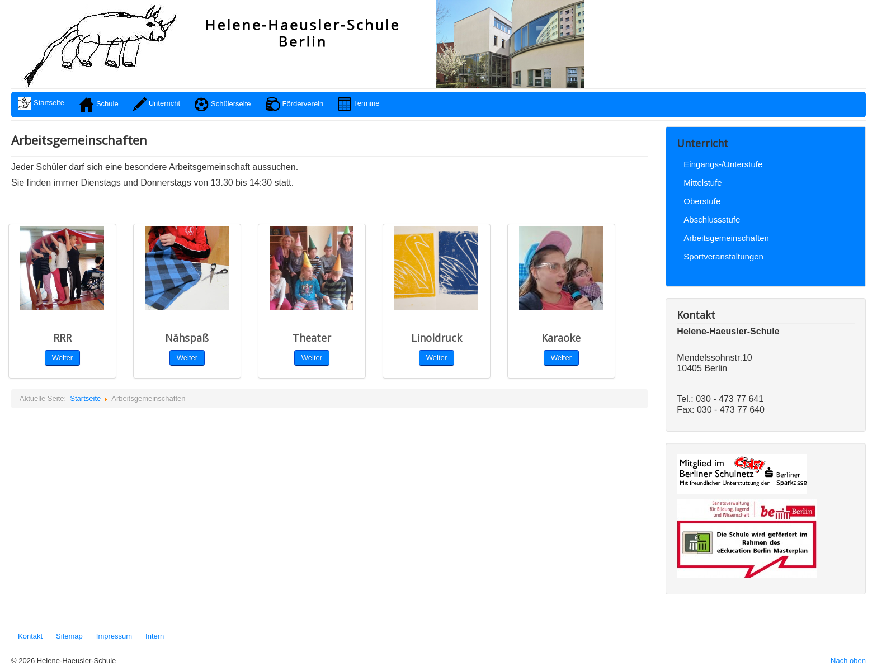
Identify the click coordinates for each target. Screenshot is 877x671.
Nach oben (848, 660)
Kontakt (30, 636)
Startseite (85, 398)
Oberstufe (701, 201)
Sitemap (69, 636)
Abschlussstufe (711, 219)
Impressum (114, 636)
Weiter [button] (311, 357)
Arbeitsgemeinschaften (726, 238)
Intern (154, 636)
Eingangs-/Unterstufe (722, 164)
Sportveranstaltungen (723, 256)
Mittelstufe (702, 182)
